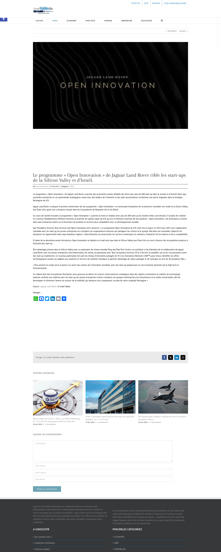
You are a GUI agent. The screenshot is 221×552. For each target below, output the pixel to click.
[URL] (103, 479)
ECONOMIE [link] (119, 537)
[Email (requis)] (103, 472)
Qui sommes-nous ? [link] (43, 537)
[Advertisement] (110, 153)
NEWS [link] (72, 186)
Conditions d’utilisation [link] (45, 543)
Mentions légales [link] (42, 549)
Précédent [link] (172, 31)
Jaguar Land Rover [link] (49, 286)
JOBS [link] (116, 543)
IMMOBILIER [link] (120, 549)
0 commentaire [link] (50, 424)
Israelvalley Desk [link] (42, 186)
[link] (136, 3)
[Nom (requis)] (103, 465)
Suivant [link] (182, 31)
